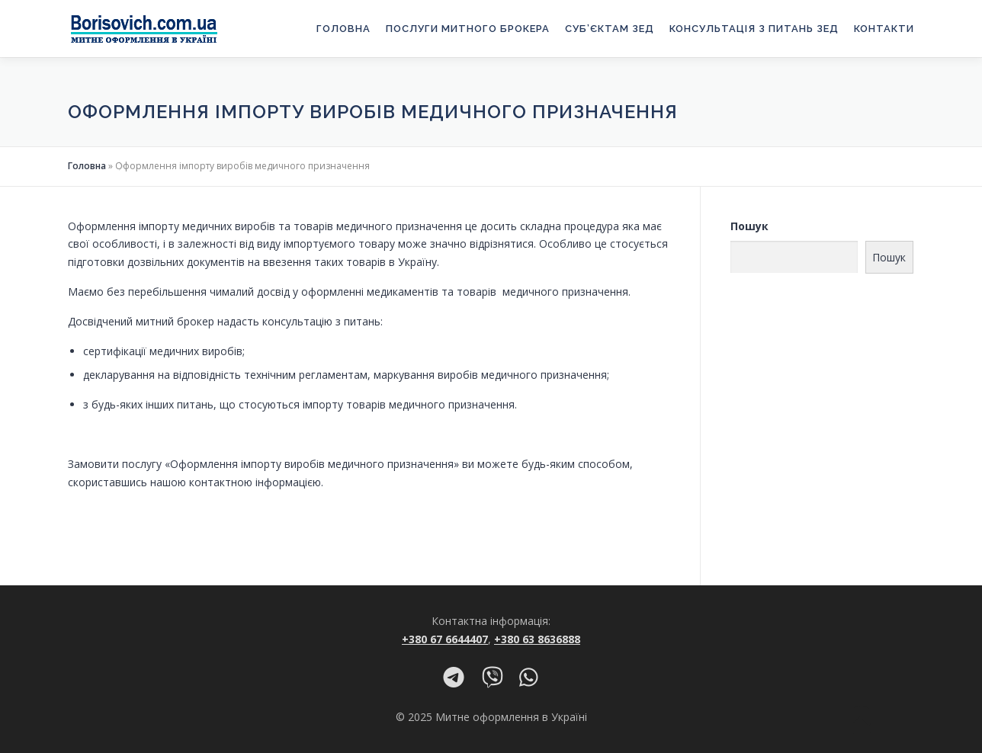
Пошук (749, 226)
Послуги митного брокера (468, 28)
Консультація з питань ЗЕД (754, 28)
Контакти (884, 28)
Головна (343, 28)
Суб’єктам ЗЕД (609, 28)
